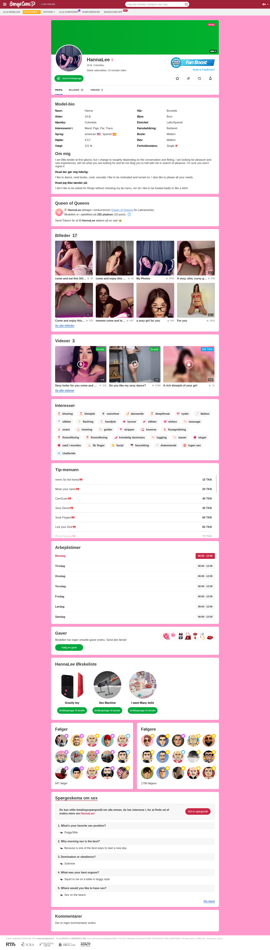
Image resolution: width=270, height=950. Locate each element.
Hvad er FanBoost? (204, 69)
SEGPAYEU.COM (78, 938)
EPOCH (65, 938)
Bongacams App (114, 11)
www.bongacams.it (45, 938)
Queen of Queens (122, 210)
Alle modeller (11, 12)
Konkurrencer (91, 12)
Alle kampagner (69, 11)
